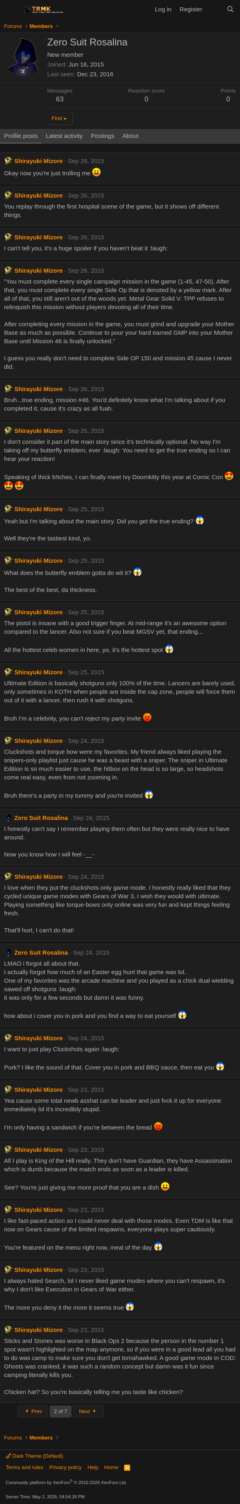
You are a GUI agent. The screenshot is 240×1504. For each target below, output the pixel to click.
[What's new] (214, 9)
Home (111, 1467)
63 (60, 99)
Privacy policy (65, 1467)
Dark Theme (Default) (34, 1456)
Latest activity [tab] (64, 135)
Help (92, 1467)
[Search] (230, 9)
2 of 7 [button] (61, 1411)
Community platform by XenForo (66, 1482)
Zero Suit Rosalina (41, 817)
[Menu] (11, 9)
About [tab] (130, 135)
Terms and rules (24, 1467)
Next (88, 1411)
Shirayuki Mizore (38, 160)
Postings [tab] (102, 135)
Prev (32, 1411)
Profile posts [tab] (21, 135)
